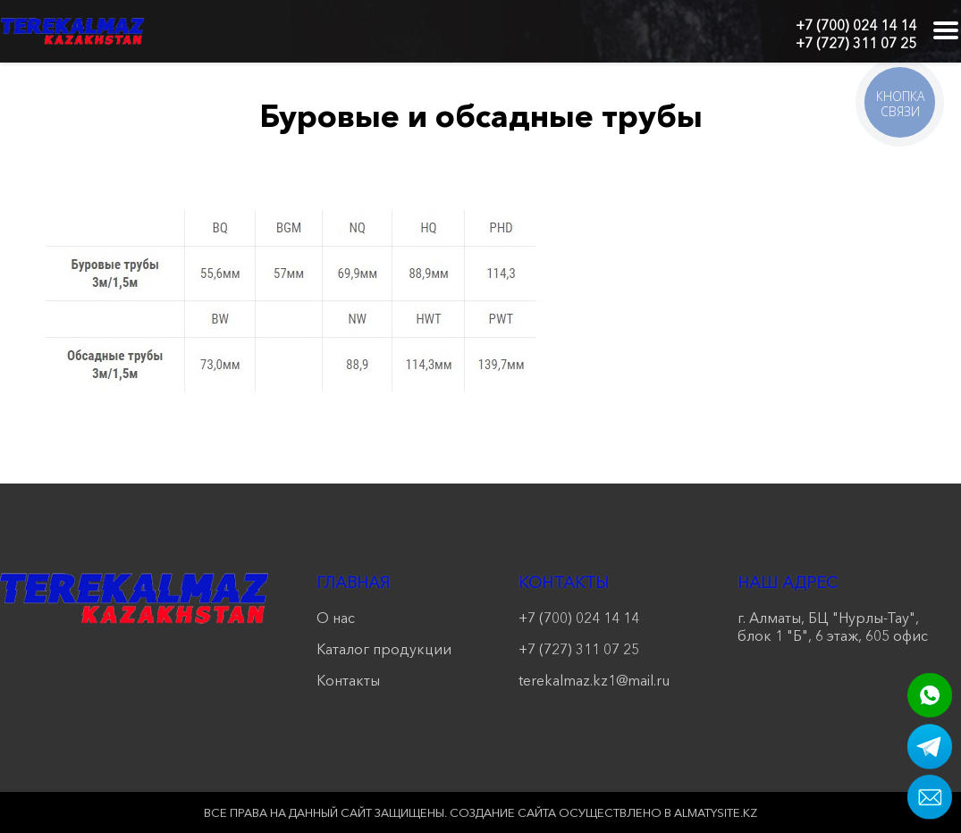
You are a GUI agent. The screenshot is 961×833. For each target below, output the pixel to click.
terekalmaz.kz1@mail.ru (594, 680)
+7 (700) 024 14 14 (856, 25)
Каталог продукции (383, 649)
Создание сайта (503, 812)
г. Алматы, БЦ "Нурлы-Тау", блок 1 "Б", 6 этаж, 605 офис (833, 626)
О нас (335, 618)
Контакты (348, 680)
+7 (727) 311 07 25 (856, 43)
